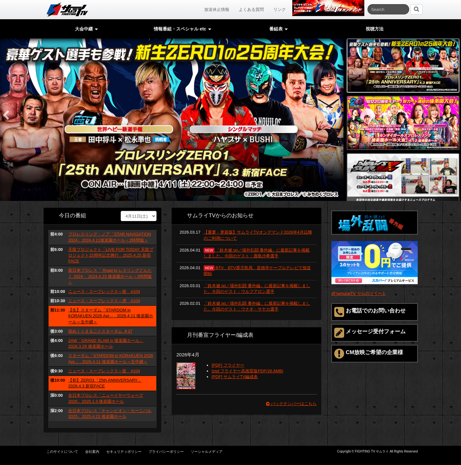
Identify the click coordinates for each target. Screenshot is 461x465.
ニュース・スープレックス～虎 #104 (104, 300)
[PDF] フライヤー (228, 365)
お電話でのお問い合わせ (370, 312)
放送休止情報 (216, 9)
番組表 (278, 28)
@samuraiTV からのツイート (358, 293)
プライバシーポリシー (166, 451)
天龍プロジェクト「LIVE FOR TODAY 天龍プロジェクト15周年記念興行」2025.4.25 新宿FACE (110, 255)
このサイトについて (62, 451)
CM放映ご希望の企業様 (368, 354)
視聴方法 (375, 28)
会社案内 (92, 451)
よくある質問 (251, 9)
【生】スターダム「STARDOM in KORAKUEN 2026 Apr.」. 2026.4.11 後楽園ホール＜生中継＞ (110, 316)
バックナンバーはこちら (291, 403)
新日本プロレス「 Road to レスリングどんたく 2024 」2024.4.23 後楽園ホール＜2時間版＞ (110, 276)
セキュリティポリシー (124, 451)
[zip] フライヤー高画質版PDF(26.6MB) (247, 371)
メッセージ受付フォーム (370, 333)
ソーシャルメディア (206, 451)
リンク (279, 9)
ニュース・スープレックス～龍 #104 (104, 291)
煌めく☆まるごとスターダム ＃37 (100, 331)
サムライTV (67, 10)
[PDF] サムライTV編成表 (235, 376)
